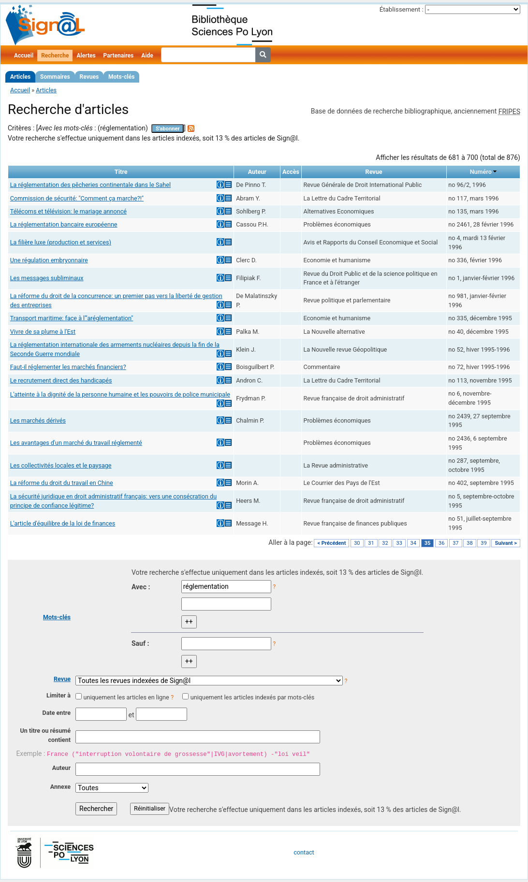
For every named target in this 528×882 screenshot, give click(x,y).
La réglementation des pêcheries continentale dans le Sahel (90, 184)
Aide (147, 55)
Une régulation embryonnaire (49, 260)
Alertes (85, 55)
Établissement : (402, 9)
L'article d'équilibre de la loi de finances (62, 523)
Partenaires (118, 55)
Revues (89, 76)
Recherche (55, 55)
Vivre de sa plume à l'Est (42, 331)
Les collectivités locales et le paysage (61, 465)
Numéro (481, 171)
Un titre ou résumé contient (45, 735)
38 (469, 543)
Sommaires (55, 76)
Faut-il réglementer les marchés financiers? (68, 366)
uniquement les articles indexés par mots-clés (252, 697)
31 (371, 543)
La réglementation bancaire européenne (63, 224)
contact (303, 852)
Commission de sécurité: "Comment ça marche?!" (77, 198)
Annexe (60, 786)
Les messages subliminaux (47, 278)
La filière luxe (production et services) (60, 242)
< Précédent (331, 543)
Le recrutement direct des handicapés (61, 380)
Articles (20, 76)
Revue (62, 679)
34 (413, 543)
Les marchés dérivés (38, 420)
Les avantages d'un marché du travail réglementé (76, 442)
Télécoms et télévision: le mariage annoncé (68, 211)
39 (483, 543)
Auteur (61, 767)
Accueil (23, 55)
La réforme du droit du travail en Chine (61, 482)
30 (357, 543)
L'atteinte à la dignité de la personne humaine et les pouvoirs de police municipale (120, 394)
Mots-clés (121, 76)
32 (385, 543)
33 (399, 543)
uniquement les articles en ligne (126, 697)
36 (441, 543)
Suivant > (506, 543)
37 (455, 543)
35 (428, 543)
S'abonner (168, 129)
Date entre (56, 712)
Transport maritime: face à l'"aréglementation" (71, 318)
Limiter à (58, 695)
